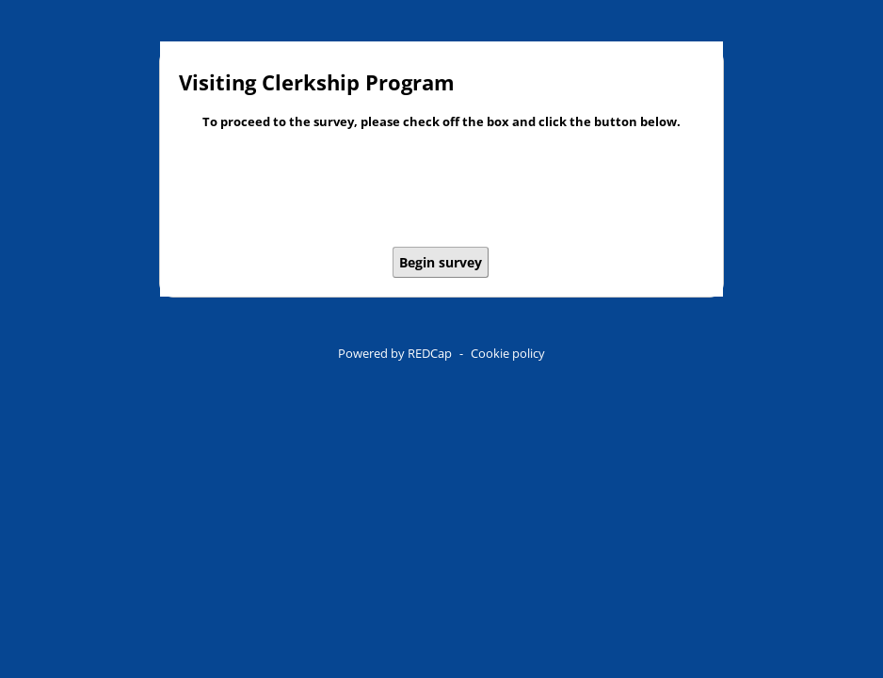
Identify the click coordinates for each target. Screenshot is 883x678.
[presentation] (441, 191)
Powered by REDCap (395, 353)
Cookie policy (508, 353)
